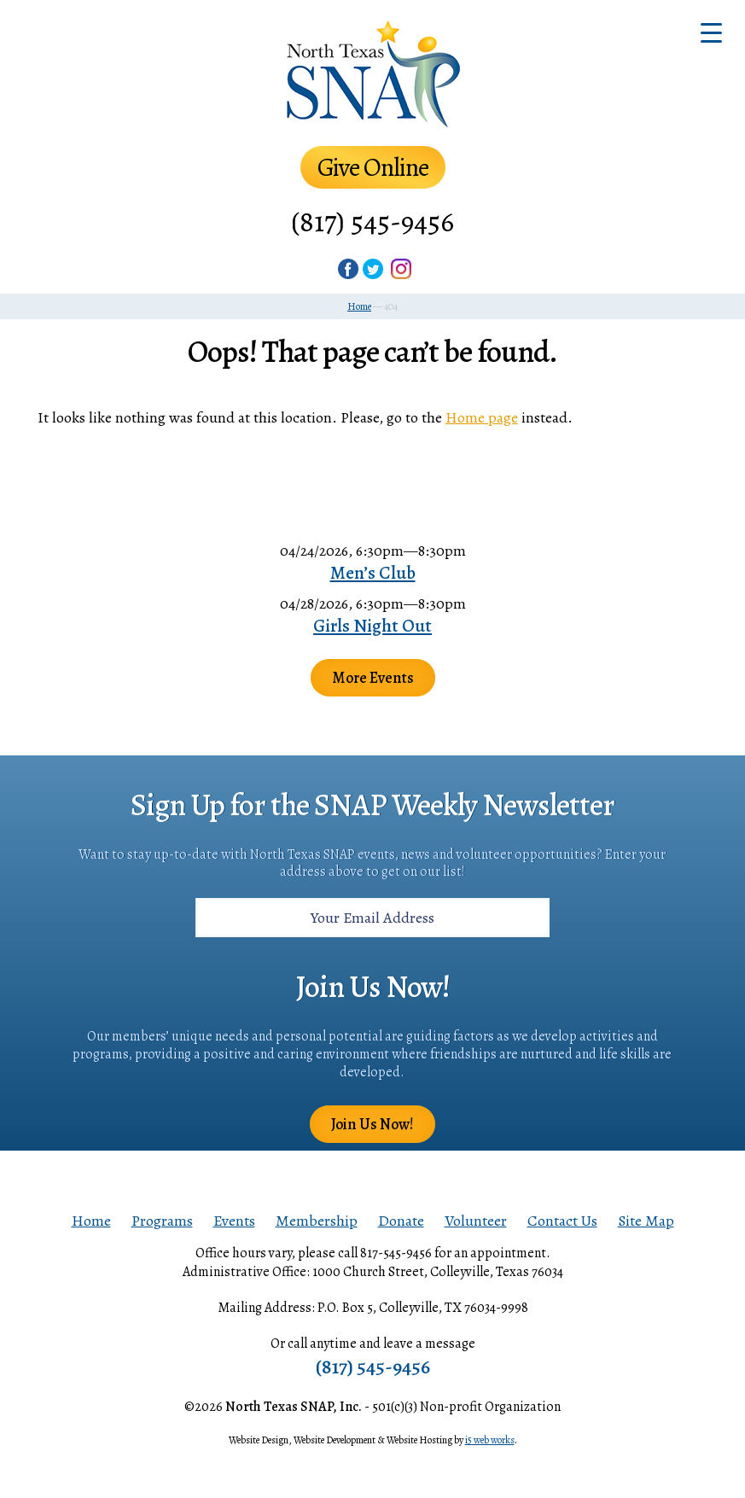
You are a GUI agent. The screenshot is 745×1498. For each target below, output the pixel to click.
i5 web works (490, 1440)
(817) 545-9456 (372, 221)
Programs (162, 1220)
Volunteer (476, 1220)
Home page (481, 417)
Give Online (372, 167)
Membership (317, 1220)
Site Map (646, 1220)
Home (91, 1220)
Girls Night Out (372, 626)
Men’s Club (373, 573)
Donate (401, 1220)
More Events (373, 677)
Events (234, 1220)
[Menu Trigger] (711, 32)
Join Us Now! (372, 1124)
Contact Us (562, 1220)
